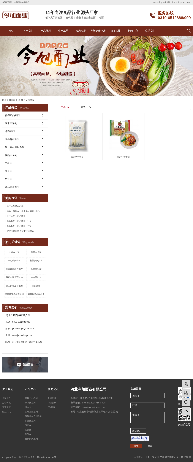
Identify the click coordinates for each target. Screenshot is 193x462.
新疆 (171, 457)
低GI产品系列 (12, 115)
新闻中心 (133, 30)
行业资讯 (52, 402)
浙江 (167, 457)
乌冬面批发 (36, 277)
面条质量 (36, 286)
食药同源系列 (12, 187)
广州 (157, 457)
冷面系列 (10, 131)
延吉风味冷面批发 (14, 286)
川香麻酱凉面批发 (14, 269)
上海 (152, 457)
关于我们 (28, 30)
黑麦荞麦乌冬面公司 (14, 294)
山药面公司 (14, 252)
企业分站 (166, 2)
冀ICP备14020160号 (46, 457)
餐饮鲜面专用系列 (14, 147)
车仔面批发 (36, 269)
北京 (147, 457)
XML (189, 2)
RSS (183, 2)
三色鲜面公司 (14, 260)
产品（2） (66, 106)
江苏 (186, 457)
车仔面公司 (36, 252)
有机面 (8, 163)
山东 (176, 457)
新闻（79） (87, 106)
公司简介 (6, 398)
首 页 (20, 100)
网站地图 (175, 2)
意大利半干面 (77, 156)
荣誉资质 (6, 407)
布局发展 (81, 30)
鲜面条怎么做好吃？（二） (19, 226)
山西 (181, 457)
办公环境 (6, 402)
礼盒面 (8, 171)
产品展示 (46, 30)
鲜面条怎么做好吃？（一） (19, 221)
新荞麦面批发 (36, 260)
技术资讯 (52, 407)
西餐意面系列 (12, 139)
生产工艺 (63, 30)
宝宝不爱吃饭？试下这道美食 (20, 231)
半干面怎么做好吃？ (16, 216)
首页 (11, 30)
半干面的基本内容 (15, 206)
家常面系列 (11, 123)
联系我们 (150, 30)
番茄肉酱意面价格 (14, 277)
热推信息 (157, 2)
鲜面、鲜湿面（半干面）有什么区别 (23, 211)
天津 (162, 457)
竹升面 (8, 179)
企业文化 (6, 411)
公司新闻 (52, 398)
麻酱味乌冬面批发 (36, 294)
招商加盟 (115, 30)
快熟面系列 (11, 155)
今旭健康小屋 (98, 30)
